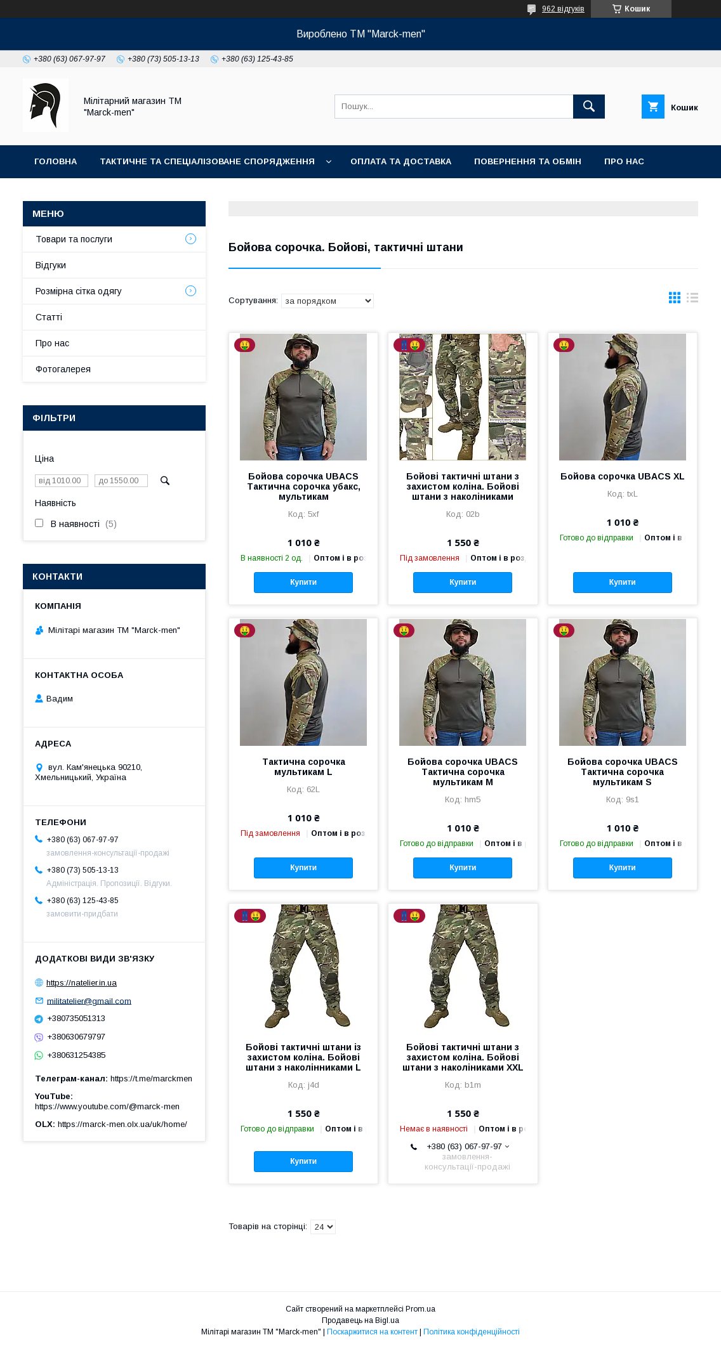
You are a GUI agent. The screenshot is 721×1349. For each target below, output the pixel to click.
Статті (49, 317)
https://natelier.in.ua (81, 982)
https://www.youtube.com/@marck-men (107, 1106)
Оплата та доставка (400, 161)
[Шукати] (589, 106)
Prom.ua (420, 1309)
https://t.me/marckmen (151, 1078)
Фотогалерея (138, 194)
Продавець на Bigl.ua (360, 1320)
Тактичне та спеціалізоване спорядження (207, 161)
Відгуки (51, 265)
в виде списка (692, 301)
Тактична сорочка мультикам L (303, 767)
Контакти (58, 194)
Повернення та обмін (527, 161)
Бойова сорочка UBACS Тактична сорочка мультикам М (462, 772)
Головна (55, 161)
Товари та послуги (74, 239)
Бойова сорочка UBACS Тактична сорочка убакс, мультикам (303, 486)
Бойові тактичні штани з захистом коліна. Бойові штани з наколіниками (462, 486)
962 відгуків (563, 8)
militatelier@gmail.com (89, 1000)
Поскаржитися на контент (372, 1331)
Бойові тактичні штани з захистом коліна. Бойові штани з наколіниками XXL (463, 1057)
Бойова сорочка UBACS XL (622, 476)
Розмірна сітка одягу (79, 291)
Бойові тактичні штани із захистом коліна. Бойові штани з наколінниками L (303, 1057)
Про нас (624, 161)
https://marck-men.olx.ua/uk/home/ (122, 1124)
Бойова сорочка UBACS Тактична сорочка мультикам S (622, 772)
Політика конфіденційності (471, 1331)
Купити (303, 582)
